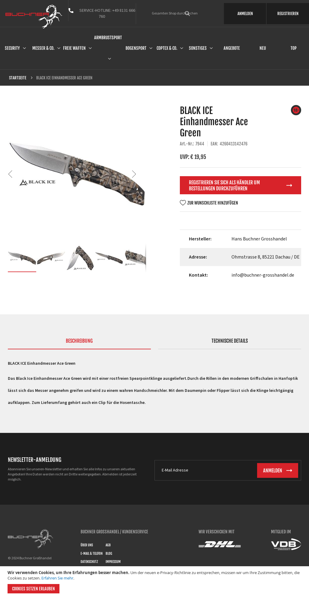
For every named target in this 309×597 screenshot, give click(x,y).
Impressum (113, 562)
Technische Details (230, 341)
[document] (155, 581)
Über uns (87, 545)
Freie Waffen (74, 48)
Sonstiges (198, 48)
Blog (109, 553)
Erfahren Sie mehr (57, 578)
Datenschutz (89, 562)
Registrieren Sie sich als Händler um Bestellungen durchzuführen (224, 185)
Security (12, 48)
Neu (263, 48)
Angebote (232, 48)
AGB (108, 545)
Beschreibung (79, 341)
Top (294, 48)
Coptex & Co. (167, 48)
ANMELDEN (245, 13)
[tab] (79, 343)
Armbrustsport (108, 37)
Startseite (17, 77)
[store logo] (33, 17)
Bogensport (136, 48)
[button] (20, 174)
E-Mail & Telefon (92, 553)
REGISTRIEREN (287, 13)
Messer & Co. (43, 48)
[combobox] (196, 13)
